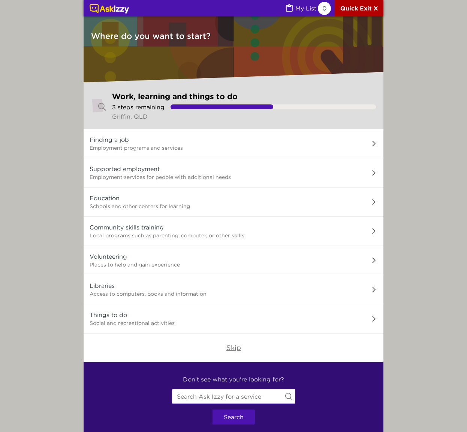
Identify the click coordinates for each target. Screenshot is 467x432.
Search (234, 417)
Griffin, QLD (130, 116)
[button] (233, 143)
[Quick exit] (359, 8)
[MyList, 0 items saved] (307, 8)
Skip (233, 347)
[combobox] (233, 396)
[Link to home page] (109, 9)
